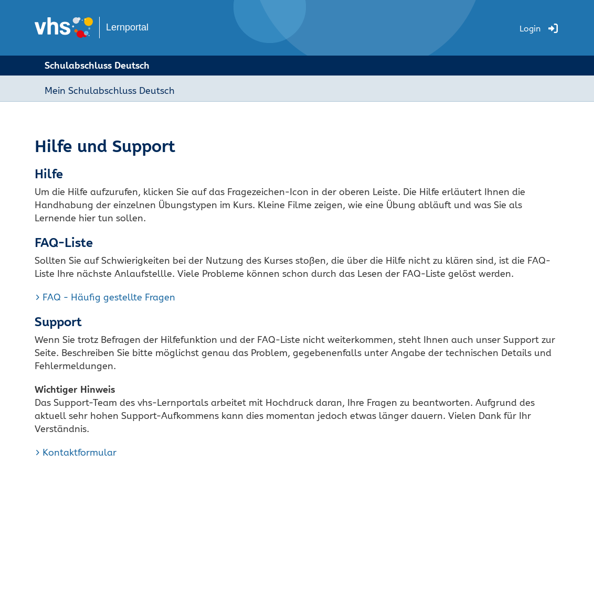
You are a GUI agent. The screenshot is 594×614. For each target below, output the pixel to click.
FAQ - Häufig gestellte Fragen (109, 297)
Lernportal (127, 27)
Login (529, 29)
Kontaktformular (79, 452)
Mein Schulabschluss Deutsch (110, 90)
